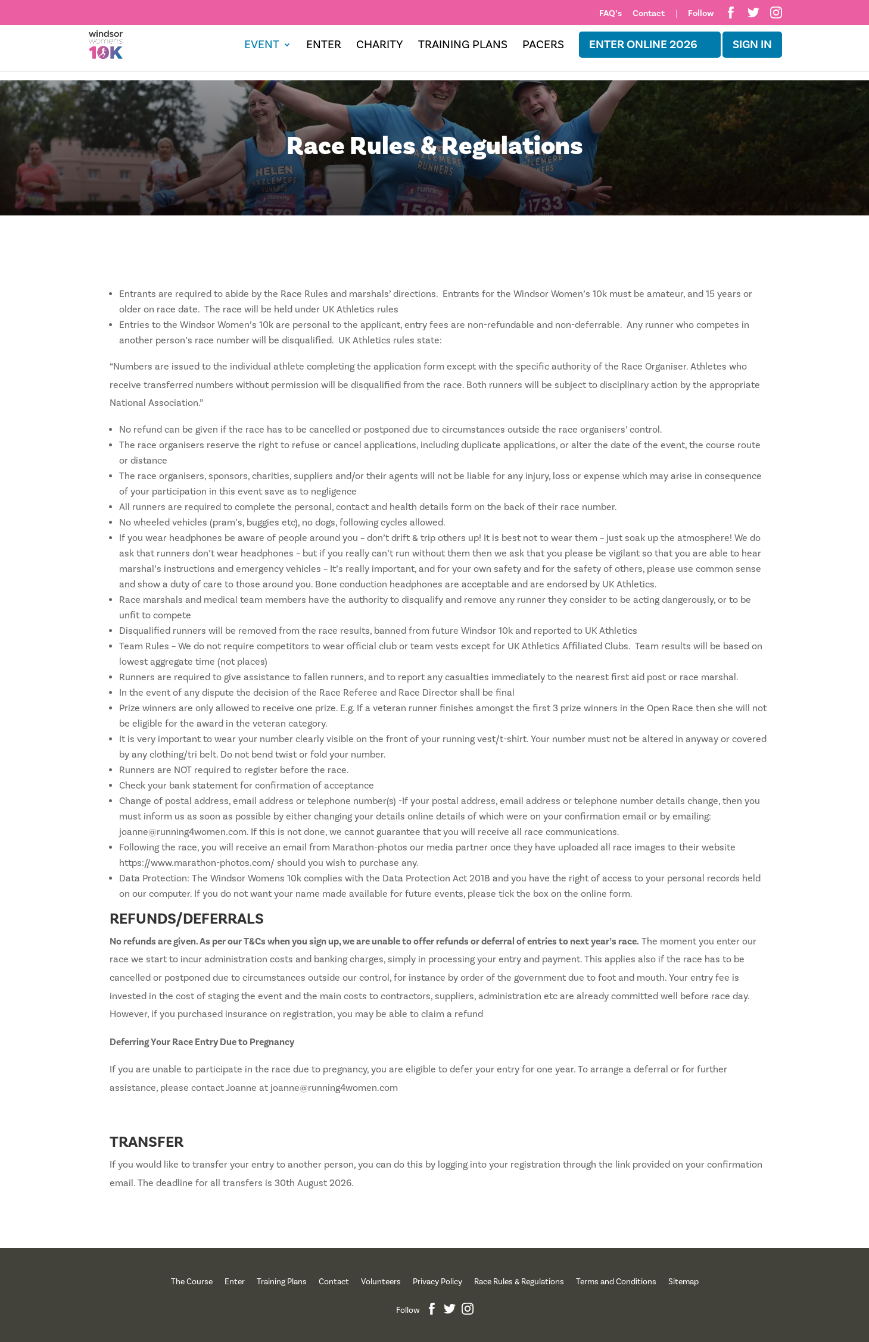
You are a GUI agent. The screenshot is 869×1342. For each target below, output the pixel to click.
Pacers (543, 46)
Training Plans (462, 46)
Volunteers (381, 1282)
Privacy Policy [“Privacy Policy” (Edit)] (437, 1282)
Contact (649, 13)
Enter (323, 46)
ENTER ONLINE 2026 (643, 44)
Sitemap (683, 1282)
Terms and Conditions (616, 1282)
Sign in (752, 44)
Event (261, 46)
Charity (379, 46)
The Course (192, 1282)
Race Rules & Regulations (519, 1282)
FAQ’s (610, 13)
